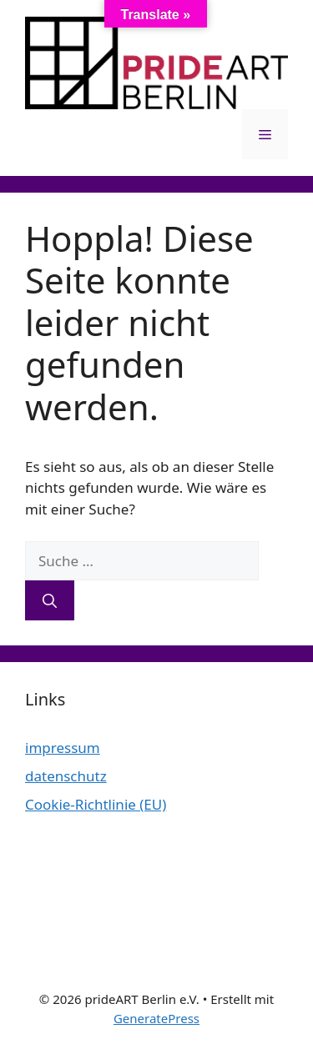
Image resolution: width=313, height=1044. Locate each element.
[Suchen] (49, 600)
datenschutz (66, 776)
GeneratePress (156, 1018)
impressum (62, 747)
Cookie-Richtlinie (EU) (95, 804)
